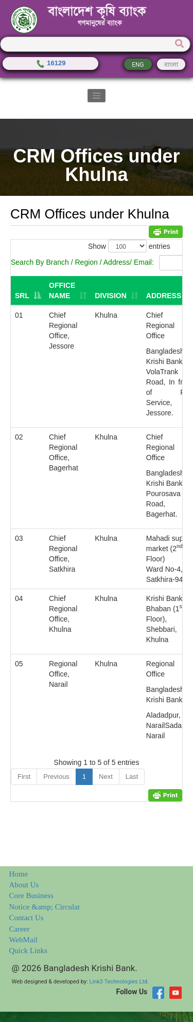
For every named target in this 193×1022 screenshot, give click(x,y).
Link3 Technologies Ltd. (119, 981)
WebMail (23, 940)
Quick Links (28, 950)
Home (18, 874)
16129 (51, 63)
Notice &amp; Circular (44, 907)
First (23, 776)
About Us (24, 885)
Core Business (31, 895)
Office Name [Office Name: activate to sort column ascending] (62, 290)
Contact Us (26, 918)
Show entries (129, 246)
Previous (56, 776)
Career (19, 929)
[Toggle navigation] (96, 95)
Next (106, 776)
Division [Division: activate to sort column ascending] (110, 295)
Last (132, 776)
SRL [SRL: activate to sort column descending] (22, 295)
